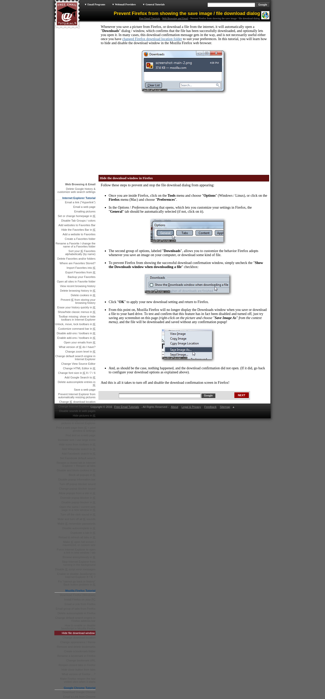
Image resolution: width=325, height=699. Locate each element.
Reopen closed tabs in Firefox (76, 665)
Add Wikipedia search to (78, 449)
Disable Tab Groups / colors (78, 220)
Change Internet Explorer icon (76, 406)
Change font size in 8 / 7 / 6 (76, 372)
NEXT (241, 395)
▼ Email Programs (94, 4)
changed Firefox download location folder (152, 39)
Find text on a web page (80, 435)
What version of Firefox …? (78, 674)
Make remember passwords (76, 523)
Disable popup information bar (76, 479)
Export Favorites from (80, 272)
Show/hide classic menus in (76, 311)
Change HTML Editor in (79, 368)
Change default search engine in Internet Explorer (75, 358)
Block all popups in (82, 474)
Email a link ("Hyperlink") (80, 202)
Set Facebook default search (77, 458)
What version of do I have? (77, 346)
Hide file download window (78, 633)
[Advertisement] (138, 133)
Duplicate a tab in (83, 532)
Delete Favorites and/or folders (76, 258)
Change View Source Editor (78, 363)
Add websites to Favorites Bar (76, 225)
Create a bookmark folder (79, 651)
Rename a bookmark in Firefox (76, 655)
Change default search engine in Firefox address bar (75, 619)
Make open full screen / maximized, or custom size (78, 543)
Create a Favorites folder (80, 238)
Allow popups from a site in (77, 493)
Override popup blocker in (77, 497)
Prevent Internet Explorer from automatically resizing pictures (76, 396)
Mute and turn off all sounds (76, 519)
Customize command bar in (76, 328)
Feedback (210, 406)
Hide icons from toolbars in (77, 444)
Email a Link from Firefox (79, 604)
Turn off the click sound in (77, 514)
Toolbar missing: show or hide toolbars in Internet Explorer (77, 318)
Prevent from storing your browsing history (78, 301)
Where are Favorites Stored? (77, 263)
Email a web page (84, 206)
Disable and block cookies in (76, 470)
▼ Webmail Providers (124, 4)
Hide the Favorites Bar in (78, 229)
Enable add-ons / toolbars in (76, 337)
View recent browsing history (77, 286)
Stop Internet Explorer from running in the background (78, 563)
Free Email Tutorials (149, 18)
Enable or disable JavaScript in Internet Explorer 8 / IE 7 (76, 575)
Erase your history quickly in (76, 307)
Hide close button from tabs (78, 669)
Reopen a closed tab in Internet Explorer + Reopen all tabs (76, 464)
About (174, 406)
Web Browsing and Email (175, 18)
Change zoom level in (80, 351)
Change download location (77, 401)
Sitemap (225, 406)
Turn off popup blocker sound (77, 484)
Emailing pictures (84, 211)
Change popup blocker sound (77, 488)
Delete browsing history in (77, 290)
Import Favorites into (81, 267)
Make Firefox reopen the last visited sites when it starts (77, 680)
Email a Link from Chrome (79, 696)
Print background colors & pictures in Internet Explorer (78, 422)
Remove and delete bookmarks (76, 646)
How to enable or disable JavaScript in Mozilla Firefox (78, 627)
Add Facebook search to (78, 453)
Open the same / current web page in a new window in (77, 508)
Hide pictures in (84, 415)
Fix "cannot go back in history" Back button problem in (76, 583)
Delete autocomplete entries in (76, 383)
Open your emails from (79, 342)
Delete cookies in (83, 295)
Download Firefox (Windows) (77, 594)
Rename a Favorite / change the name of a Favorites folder (75, 245)
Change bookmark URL (80, 660)
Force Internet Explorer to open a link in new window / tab (76, 551)
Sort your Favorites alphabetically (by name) (80, 252)
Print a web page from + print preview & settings (75, 429)
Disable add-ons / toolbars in (76, 333)
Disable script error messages (75, 569)
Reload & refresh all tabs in (76, 537)
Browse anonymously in (78, 557)
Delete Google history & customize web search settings (76, 190)
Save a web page (84, 389)
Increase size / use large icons (76, 439)
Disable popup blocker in (78, 502)
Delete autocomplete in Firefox (76, 613)
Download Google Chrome (78, 692)
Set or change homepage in (76, 216)
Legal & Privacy (191, 406)
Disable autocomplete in (78, 528)
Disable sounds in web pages (77, 410)
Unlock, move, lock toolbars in (75, 324)
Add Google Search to (79, 377)
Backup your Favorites (81, 276)
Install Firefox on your (80, 599)
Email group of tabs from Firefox (75, 608)
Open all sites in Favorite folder (76, 281)
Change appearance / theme (77, 642)
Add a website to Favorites (78, 234)
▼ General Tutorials (153, 4)
